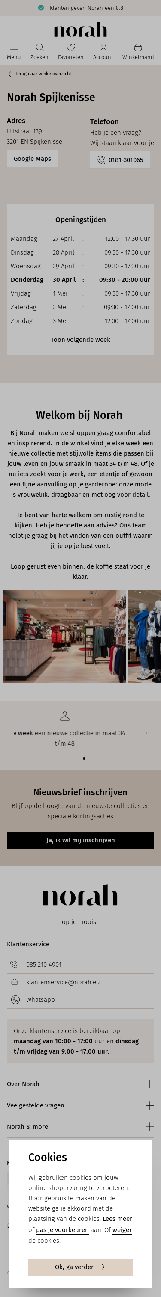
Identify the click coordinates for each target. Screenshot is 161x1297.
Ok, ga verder (80, 1267)
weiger (122, 1230)
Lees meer (117, 1219)
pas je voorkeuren (62, 1230)
